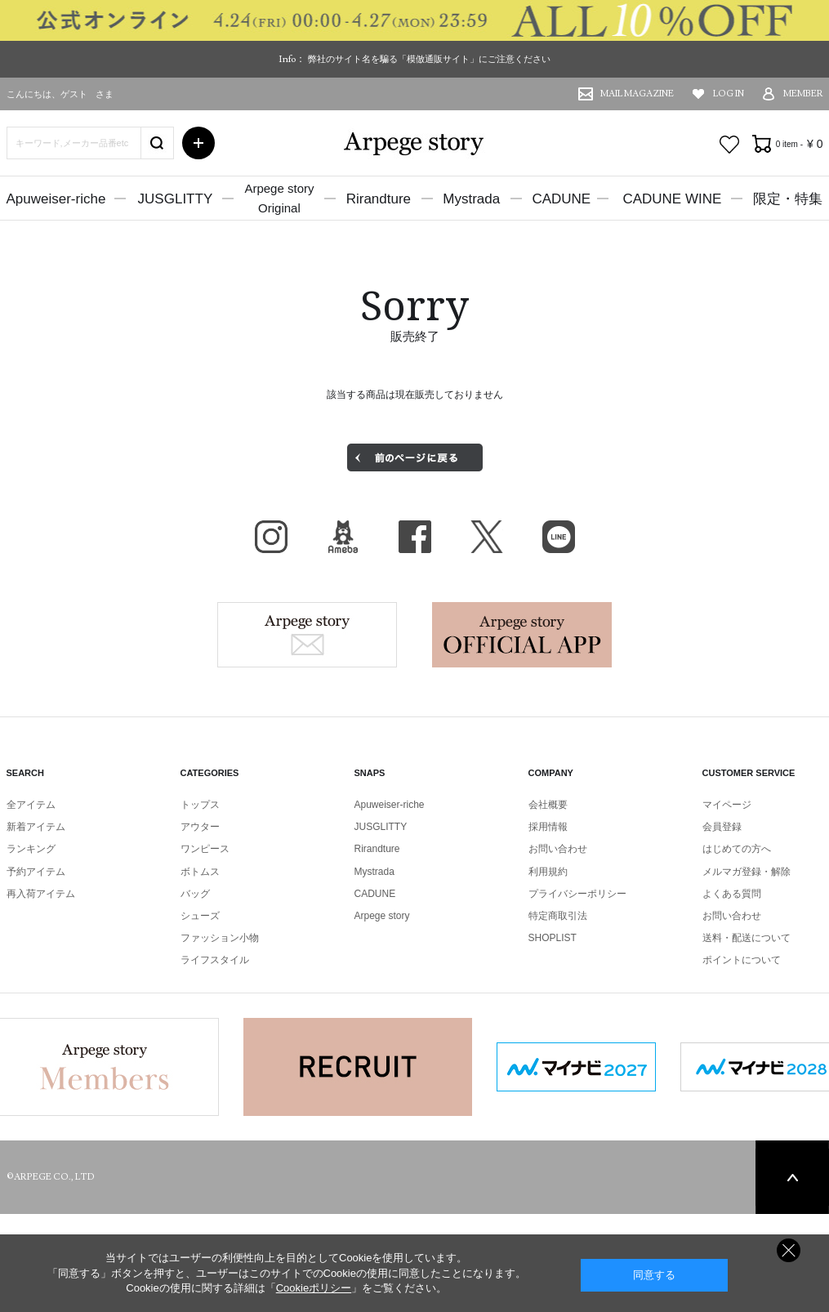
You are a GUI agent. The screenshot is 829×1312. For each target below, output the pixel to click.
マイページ (726, 804)
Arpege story (307, 634)
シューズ (200, 916)
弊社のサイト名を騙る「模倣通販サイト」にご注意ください (429, 59)
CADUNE (561, 199)
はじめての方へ (736, 849)
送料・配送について (746, 938)
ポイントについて (741, 960)
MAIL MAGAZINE (637, 93)
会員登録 (722, 826)
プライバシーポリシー (577, 893)
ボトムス (200, 871)
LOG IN (728, 93)
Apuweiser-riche (56, 199)
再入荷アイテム (41, 893)
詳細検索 (198, 143)
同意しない (788, 1250)
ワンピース (205, 849)
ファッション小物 (220, 938)
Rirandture (378, 199)
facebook (415, 536)
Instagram (271, 536)
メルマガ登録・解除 (746, 871)
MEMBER (803, 93)
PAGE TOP (792, 1177)
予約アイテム (36, 871)
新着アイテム (36, 826)
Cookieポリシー (313, 1288)
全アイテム (31, 804)
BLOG (343, 536)
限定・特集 (787, 199)
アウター (200, 826)
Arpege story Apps (522, 634)
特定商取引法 (557, 916)
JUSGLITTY (175, 199)
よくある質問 (731, 893)
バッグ (195, 893)
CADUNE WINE (671, 199)
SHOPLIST (552, 938)
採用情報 (548, 826)
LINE (558, 536)
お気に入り (729, 145)
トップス (200, 804)
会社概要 (548, 804)
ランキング (31, 849)
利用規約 (548, 871)
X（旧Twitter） (486, 536)
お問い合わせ (557, 849)
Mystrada (471, 199)
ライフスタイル (215, 960)
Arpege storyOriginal (279, 198)
